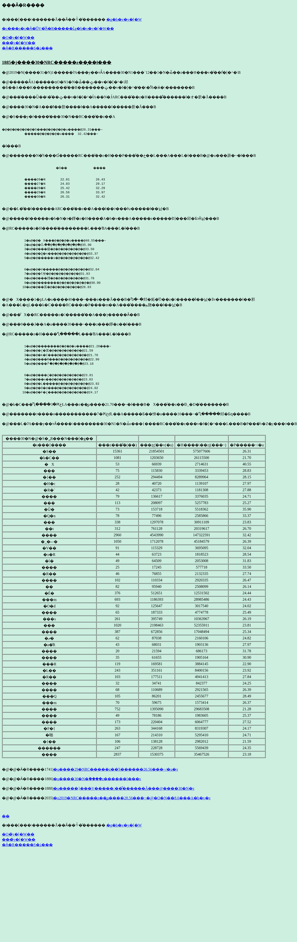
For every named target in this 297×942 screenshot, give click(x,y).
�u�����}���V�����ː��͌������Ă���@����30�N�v (123, 793)
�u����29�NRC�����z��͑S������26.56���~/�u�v (115, 774)
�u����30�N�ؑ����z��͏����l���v (97, 783)
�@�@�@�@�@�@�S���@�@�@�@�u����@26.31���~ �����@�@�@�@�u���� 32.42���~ (59, 131)
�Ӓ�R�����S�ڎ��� (27, 48)
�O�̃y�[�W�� (18, 38)
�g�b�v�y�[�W (124, 19)
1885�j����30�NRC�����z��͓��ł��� (56, 62)
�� (6, 820)
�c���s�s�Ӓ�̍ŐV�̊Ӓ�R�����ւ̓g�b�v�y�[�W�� (58, 28)
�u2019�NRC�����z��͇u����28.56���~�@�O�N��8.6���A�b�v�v (132, 802)
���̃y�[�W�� (18, 43)
